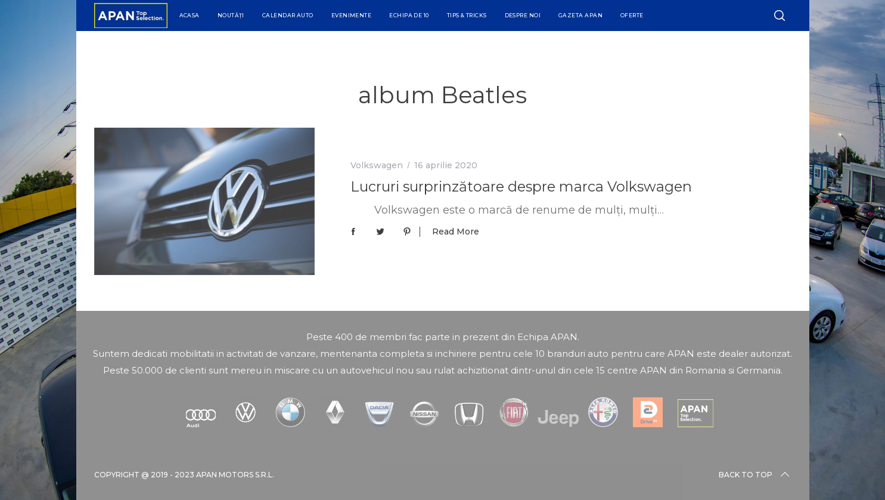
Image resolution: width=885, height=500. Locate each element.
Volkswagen (376, 165)
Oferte (632, 15)
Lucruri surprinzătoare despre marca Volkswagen (521, 186)
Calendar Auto (287, 15)
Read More (455, 232)
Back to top (755, 475)
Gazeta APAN (580, 15)
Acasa (189, 15)
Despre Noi (523, 15)
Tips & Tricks (467, 15)
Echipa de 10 (408, 15)
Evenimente (351, 15)
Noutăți (231, 15)
